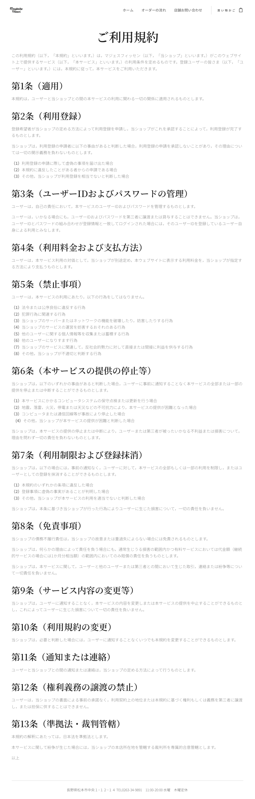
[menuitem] (126, 10)
